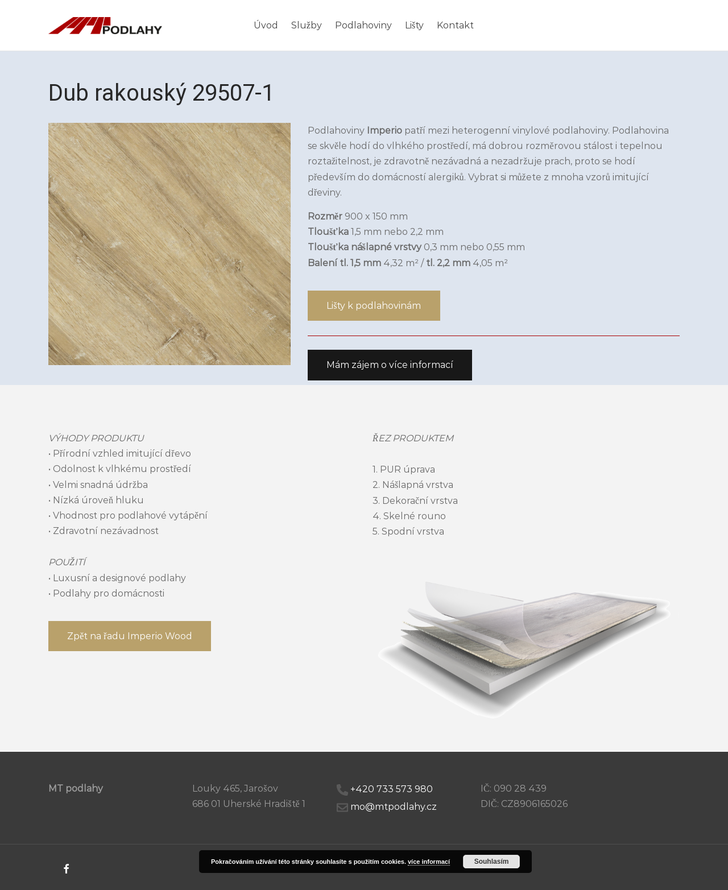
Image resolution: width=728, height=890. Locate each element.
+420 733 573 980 (391, 789)
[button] (374, 306)
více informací (429, 861)
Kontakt (455, 25)
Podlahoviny (363, 25)
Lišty (414, 25)
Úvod (266, 25)
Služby (306, 25)
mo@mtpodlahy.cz (393, 806)
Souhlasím (491, 862)
